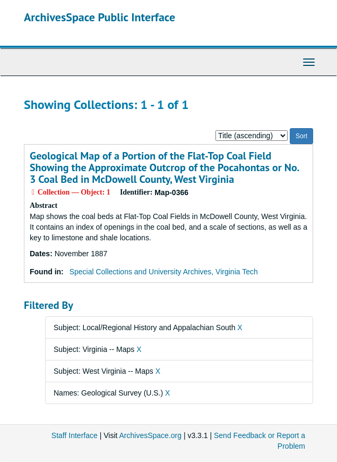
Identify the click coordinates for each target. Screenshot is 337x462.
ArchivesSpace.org (150, 435)
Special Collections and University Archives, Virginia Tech (164, 271)
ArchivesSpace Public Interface (99, 17)
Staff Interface (74, 435)
